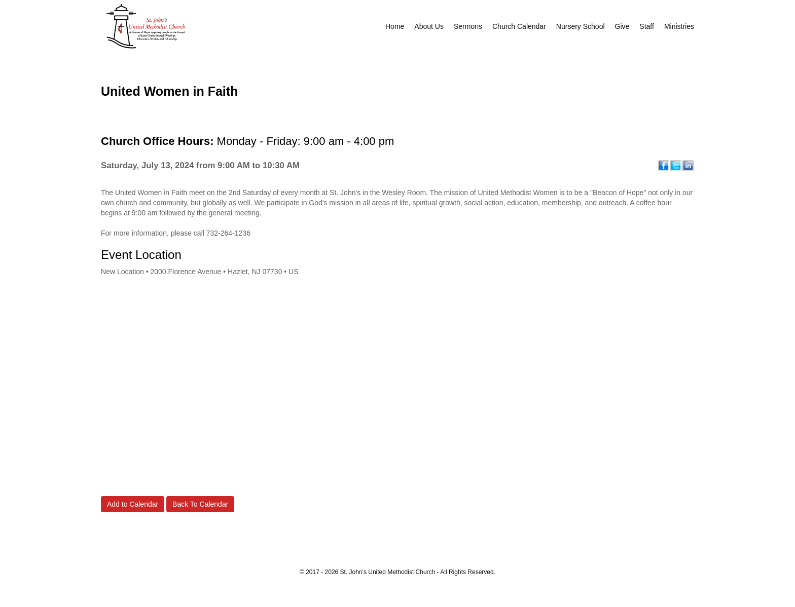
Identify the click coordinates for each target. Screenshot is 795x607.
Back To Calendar (200, 504)
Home (394, 26)
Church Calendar (519, 26)
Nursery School (580, 26)
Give (622, 26)
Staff (646, 26)
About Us (429, 26)
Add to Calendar (132, 504)
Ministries (679, 26)
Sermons (468, 26)
